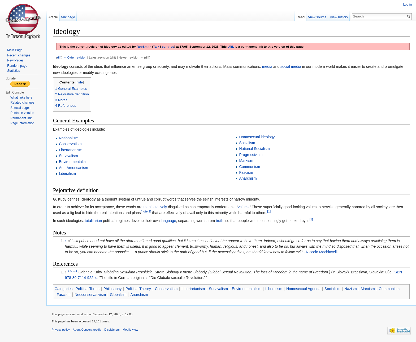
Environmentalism (74, 162)
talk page (68, 17)
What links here (21, 97)
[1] (269, 211)
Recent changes (18, 55)
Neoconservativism (90, 295)
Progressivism (251, 155)
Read (300, 17)
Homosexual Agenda (304, 289)
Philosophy (113, 289)
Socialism (247, 143)
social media (291, 66)
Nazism (351, 289)
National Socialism (254, 149)
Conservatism (70, 144)
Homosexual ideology (257, 137)
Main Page (14, 50)
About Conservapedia (87, 329)
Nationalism (69, 138)
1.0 (70, 270)
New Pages (15, 60)
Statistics (13, 71)
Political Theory (138, 289)
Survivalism (68, 156)
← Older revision (75, 57)
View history (339, 17)
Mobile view (130, 329)
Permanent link (21, 118)
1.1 (75, 270)
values (243, 207)
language (168, 221)
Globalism (118, 295)
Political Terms (88, 289)
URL (231, 46)
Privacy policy (61, 329)
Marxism (246, 160)
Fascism (246, 172)
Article (53, 17)
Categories (64, 289)
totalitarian (93, 221)
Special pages (20, 108)
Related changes (22, 102)
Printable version (22, 113)
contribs (168, 46)
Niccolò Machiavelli (322, 252)
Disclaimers (112, 329)
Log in (407, 4)
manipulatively (155, 207)
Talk (157, 46)
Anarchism (248, 178)
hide (80, 82)
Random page (17, 66)
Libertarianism (71, 150)
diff (60, 57)
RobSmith (144, 46)
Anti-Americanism (73, 168)
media (267, 66)
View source (317, 17)
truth (220, 221)
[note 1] (146, 211)
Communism (249, 167)
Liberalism (67, 173)
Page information (22, 123)
